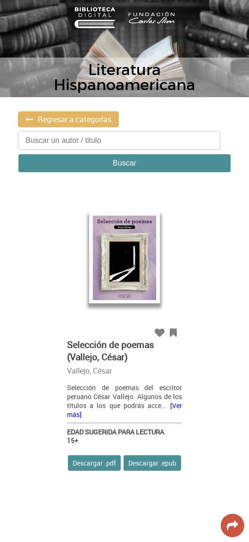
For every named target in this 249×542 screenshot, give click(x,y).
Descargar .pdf (94, 463)
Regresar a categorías (74, 119)
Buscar (124, 163)
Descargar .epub (152, 463)
